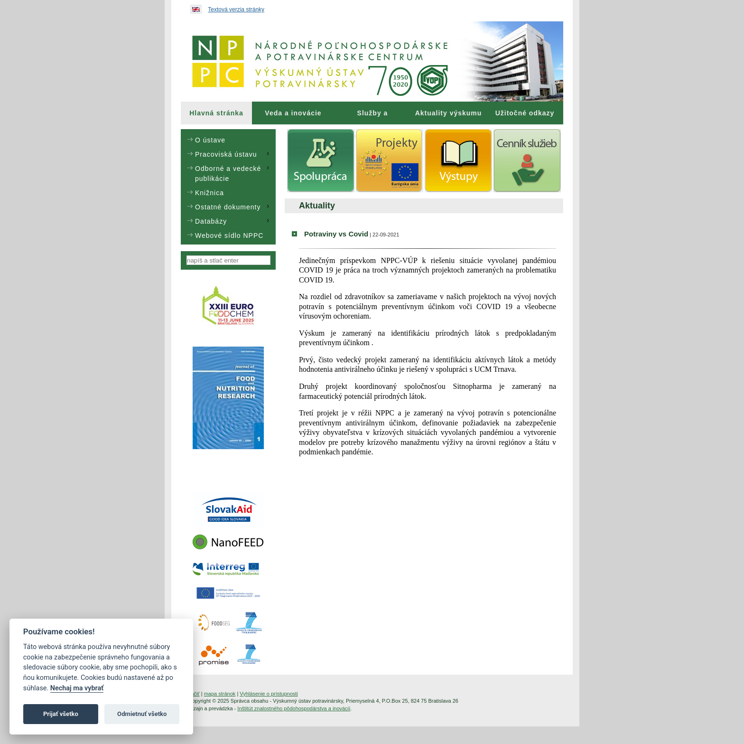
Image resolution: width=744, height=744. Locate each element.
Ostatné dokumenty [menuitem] (233, 206)
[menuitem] (216, 113)
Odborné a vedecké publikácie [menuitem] (233, 173)
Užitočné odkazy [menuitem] (525, 113)
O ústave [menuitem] (210, 140)
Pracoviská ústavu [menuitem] (233, 154)
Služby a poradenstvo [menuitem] (372, 116)
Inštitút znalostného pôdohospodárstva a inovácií (293, 708)
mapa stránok (220, 694)
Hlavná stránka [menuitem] (216, 113)
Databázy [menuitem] (233, 221)
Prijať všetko (60, 713)
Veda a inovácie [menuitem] (293, 113)
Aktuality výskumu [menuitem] (448, 113)
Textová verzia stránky (236, 9)
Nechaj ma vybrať (76, 688)
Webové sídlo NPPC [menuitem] (229, 235)
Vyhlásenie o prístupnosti (269, 694)
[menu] (228, 187)
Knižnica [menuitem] (209, 193)
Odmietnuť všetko (142, 713)
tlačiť (194, 694)
